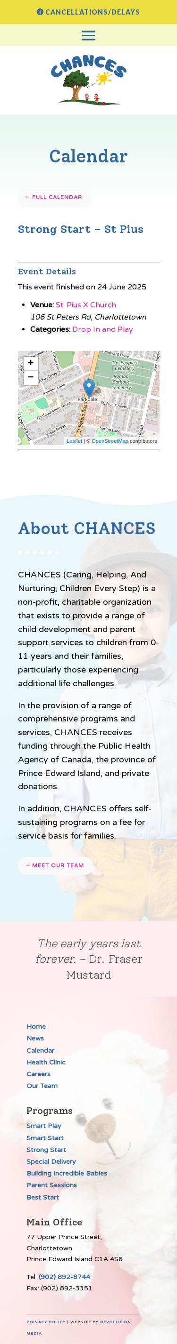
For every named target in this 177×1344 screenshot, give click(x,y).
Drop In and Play (102, 329)
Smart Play (43, 1126)
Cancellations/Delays (92, 12)
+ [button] (30, 364)
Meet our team (58, 866)
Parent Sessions (51, 1185)
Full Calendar (57, 197)
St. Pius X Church (86, 305)
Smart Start (45, 1138)
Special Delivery (51, 1162)
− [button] (30, 378)
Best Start (42, 1197)
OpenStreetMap (110, 441)
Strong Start (46, 1150)
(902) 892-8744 (64, 1277)
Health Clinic (46, 1062)
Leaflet (74, 441)
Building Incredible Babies (66, 1173)
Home (36, 1027)
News (35, 1038)
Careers (38, 1074)
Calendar (40, 1051)
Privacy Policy (46, 1322)
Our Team (42, 1086)
